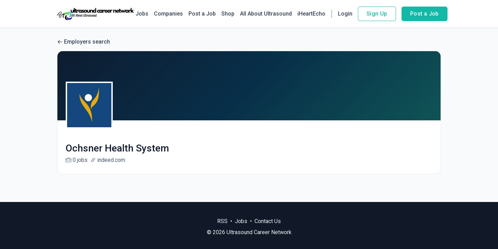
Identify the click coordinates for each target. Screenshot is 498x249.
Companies (168, 13)
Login (345, 13)
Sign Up (377, 13)
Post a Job (202, 13)
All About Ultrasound (266, 13)
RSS (222, 221)
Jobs (142, 13)
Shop (227, 13)
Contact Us (268, 221)
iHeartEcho (311, 13)
